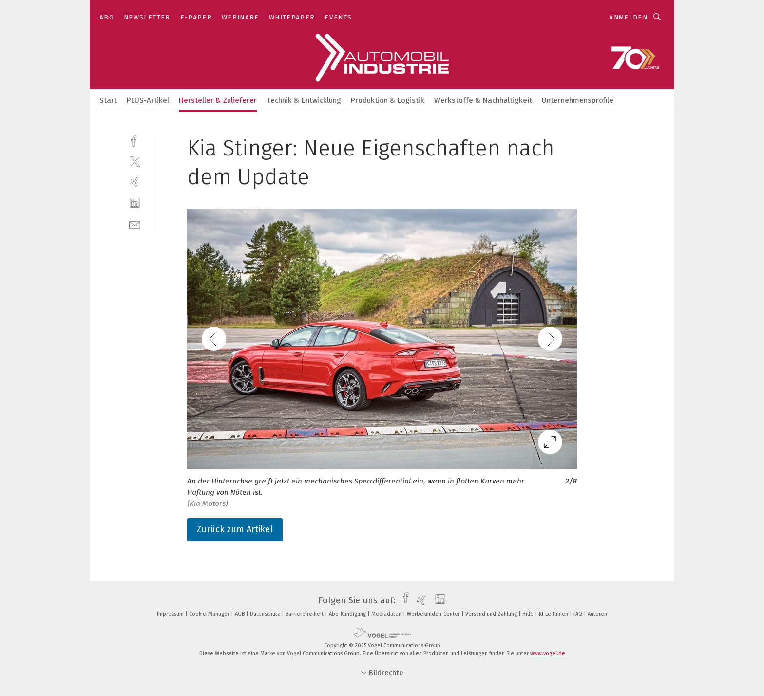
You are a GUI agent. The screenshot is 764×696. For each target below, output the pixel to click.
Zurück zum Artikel (235, 529)
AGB (240, 614)
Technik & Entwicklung (304, 100)
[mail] (135, 224)
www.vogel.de (547, 653)
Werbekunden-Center (434, 614)
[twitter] (135, 161)
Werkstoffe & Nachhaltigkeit (483, 100)
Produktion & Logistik (387, 100)
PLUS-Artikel (148, 100)
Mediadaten (387, 614)
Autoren (597, 614)
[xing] (135, 182)
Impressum (171, 614)
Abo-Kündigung (348, 614)
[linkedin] (135, 203)
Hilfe (528, 614)
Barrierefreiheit (305, 614)
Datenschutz (266, 614)
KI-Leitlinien (554, 614)
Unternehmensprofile (577, 100)
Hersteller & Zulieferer (218, 100)
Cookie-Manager (210, 614)
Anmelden (628, 17)
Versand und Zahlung (491, 614)
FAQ (578, 614)
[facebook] (135, 140)
